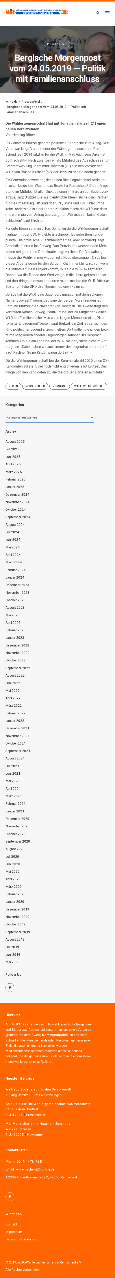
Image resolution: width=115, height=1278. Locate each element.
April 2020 (13, 879)
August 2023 (15, 608)
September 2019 (18, 932)
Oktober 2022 (16, 660)
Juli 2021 (12, 766)
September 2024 (18, 517)
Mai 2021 (13, 781)
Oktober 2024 (16, 510)
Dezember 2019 (17, 909)
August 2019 (15, 939)
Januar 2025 (15, 487)
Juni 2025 (13, 457)
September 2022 (18, 668)
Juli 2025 (12, 449)
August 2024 (15, 525)
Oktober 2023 (16, 600)
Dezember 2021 (17, 728)
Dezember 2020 (17, 819)
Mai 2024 (13, 547)
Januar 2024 (15, 577)
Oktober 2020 (16, 834)
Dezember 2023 (17, 585)
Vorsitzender (35, 386)
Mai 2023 (13, 615)
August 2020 (15, 849)
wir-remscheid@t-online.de (34, 1169)
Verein (13, 386)
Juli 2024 (12, 532)
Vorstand (60, 386)
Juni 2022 (13, 683)
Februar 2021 (16, 804)
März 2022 (14, 706)
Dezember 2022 (17, 645)
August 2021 (15, 758)
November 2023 (18, 593)
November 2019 (18, 917)
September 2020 (18, 841)
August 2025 (15, 442)
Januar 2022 (15, 721)
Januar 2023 (15, 638)
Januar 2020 (15, 902)
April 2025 (13, 464)
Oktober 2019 (16, 924)
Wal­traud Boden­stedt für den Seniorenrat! (38, 1089)
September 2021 (18, 751)
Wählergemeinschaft (89, 386)
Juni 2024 (13, 540)
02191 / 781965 (29, 1162)
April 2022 (13, 698)
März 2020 (14, 887)
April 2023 (13, 623)
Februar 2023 (16, 630)
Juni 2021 (13, 774)
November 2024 (18, 502)
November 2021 (18, 736)
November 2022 (18, 653)
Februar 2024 (16, 570)
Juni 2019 (13, 955)
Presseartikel (57, 44)
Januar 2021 (15, 811)
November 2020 (18, 826)
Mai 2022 (13, 691)
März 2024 (14, 562)
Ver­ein (82, 1030)
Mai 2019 (13, 962)
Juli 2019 (12, 947)
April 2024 (13, 555)
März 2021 (14, 796)
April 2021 (13, 789)
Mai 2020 (13, 872)
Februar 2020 (16, 894)
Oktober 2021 (16, 743)
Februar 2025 (16, 479)
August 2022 (15, 675)
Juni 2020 (13, 864)
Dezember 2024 (17, 495)
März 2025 (14, 472)
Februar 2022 (16, 713)
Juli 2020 (12, 857)
